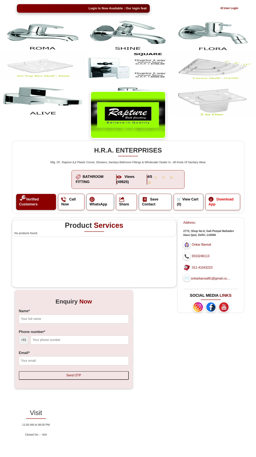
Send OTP (73, 375)
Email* (24, 353)
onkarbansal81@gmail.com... (211, 278)
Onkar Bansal (201, 244)
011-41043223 (202, 267)
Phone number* (32, 332)
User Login (229, 8)
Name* (24, 311)
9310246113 (201, 256)
